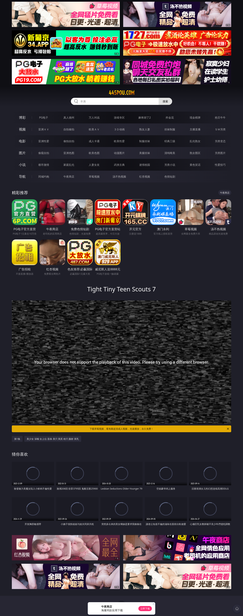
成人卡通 (94, 141)
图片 (22, 153)
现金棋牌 (195, 117)
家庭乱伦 (68, 165)
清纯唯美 (169, 153)
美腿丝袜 (144, 153)
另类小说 (169, 165)
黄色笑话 (195, 165)
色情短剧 (169, 176)
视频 (22, 129)
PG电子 (43, 117)
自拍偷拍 (68, 129)
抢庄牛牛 (220, 117)
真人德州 (68, 117)
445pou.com (121, 92)
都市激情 (43, 165)
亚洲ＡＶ (43, 129)
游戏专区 (119, 117)
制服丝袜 (144, 141)
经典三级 (169, 141)
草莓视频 (94, 176)
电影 (22, 141)
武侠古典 (119, 165)
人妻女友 (94, 165)
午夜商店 (68, 176)
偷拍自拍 (68, 141)
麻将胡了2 (144, 117)
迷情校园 (144, 165)
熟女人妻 (144, 129)
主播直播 (195, 129)
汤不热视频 (119, 176)
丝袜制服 (169, 129)
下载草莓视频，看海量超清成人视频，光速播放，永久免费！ (160, 429)
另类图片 (220, 153)
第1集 (17, 438)
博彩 (22, 117)
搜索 (165, 101)
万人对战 (94, 117)
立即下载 (145, 608)
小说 (22, 164)
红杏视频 (144, 176)
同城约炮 (43, 176)
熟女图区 (195, 153)
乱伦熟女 (195, 141)
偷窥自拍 (43, 153)
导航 (22, 176)
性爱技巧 (220, 165)
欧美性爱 (119, 141)
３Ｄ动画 (119, 129)
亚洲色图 (68, 153)
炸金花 (170, 117)
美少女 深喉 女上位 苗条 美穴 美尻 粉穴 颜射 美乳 (53, 438)
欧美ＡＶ (94, 129)
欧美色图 (94, 153)
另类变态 (220, 141)
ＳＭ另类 (220, 129)
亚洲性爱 (43, 141)
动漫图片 (119, 153)
